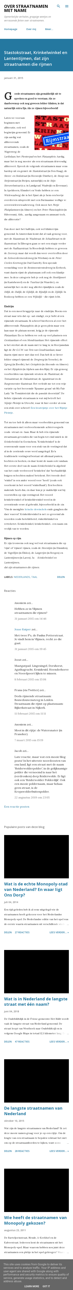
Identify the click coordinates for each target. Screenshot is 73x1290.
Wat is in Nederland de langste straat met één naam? (35, 1001)
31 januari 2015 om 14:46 (30, 618)
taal (34, 577)
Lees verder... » (59, 932)
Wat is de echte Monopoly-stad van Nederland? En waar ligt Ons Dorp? (36, 889)
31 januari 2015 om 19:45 (30, 649)
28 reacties (22, 1151)
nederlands (22, 577)
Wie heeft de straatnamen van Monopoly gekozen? (35, 1220)
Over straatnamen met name (26, 8)
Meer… (49, 29)
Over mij (31, 29)
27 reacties (22, 932)
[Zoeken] (58, 6)
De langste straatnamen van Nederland (33, 1110)
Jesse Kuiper (22, 629)
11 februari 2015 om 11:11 (30, 713)
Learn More (31, 1286)
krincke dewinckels (36, 509)
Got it (46, 1286)
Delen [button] (61, 577)
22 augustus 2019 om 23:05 (32, 797)
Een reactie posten (16, 806)
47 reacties (22, 1041)
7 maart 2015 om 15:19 (28, 740)
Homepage (10, 29)
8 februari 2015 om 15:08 (30, 679)
